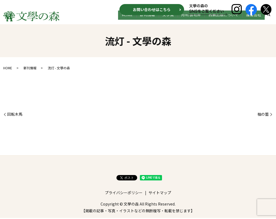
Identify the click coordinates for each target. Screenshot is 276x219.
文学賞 (178, 20)
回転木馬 (14, 115)
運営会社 (255, 20)
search (269, 21)
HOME (143, 20)
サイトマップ (160, 193)
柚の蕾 (263, 115)
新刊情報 (160, 20)
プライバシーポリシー (124, 193)
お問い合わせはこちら (152, 9)
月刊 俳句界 (198, 20)
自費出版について (228, 20)
